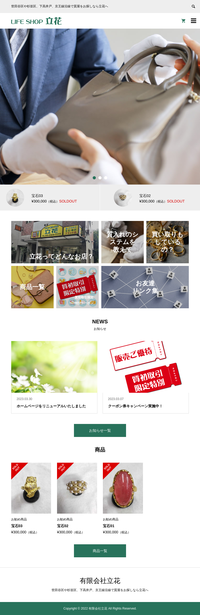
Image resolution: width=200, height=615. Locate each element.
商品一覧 (100, 551)
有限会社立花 (100, 581)
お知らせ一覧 (100, 430)
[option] (100, 107)
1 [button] (94, 177)
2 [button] (100, 177)
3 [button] (106, 177)
